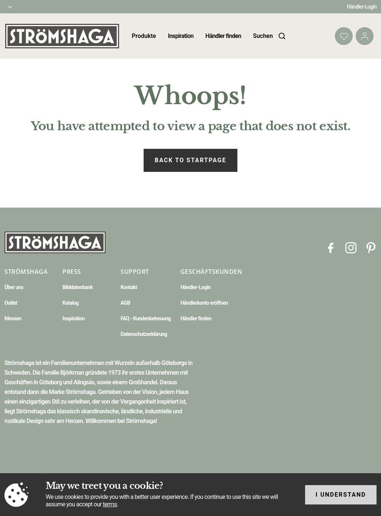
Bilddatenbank (78, 287)
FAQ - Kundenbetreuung (146, 318)
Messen (12, 318)
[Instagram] (350, 247)
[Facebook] (330, 247)
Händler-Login (362, 7)
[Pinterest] (371, 247)
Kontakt (129, 287)
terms (110, 504)
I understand (341, 494)
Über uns (13, 287)
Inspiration (180, 35)
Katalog (71, 303)
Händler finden (223, 35)
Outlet (10, 303)
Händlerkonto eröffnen (204, 303)
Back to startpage (190, 160)
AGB (125, 303)
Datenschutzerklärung (144, 334)
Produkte (144, 35)
